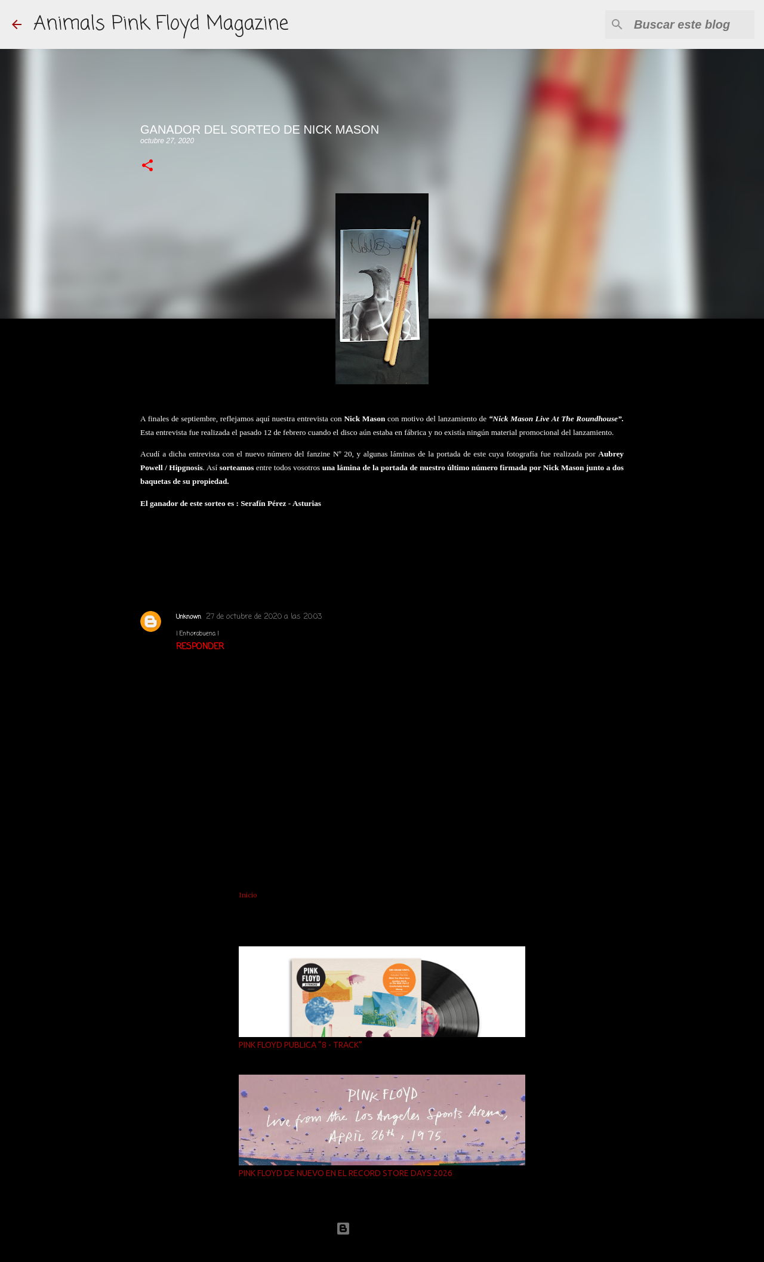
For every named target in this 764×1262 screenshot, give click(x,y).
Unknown (188, 617)
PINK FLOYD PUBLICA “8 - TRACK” (300, 1045)
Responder (200, 647)
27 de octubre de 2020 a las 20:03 (264, 616)
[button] (147, 166)
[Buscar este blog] (691, 24)
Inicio (248, 895)
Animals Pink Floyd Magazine (160, 24)
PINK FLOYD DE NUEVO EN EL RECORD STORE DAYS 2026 (345, 1173)
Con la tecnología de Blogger (382, 1228)
